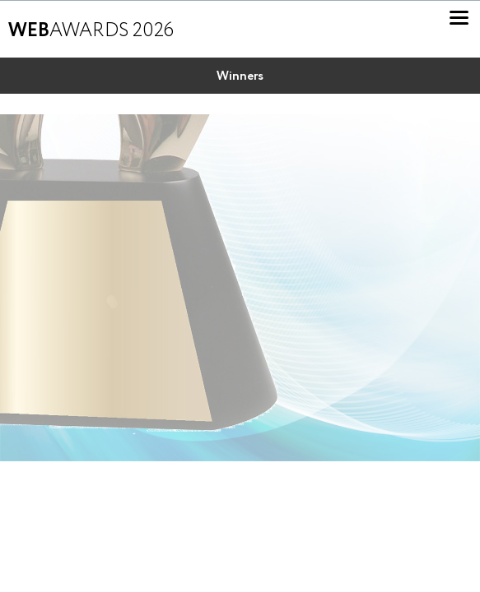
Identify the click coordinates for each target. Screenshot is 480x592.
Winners (240, 76)
